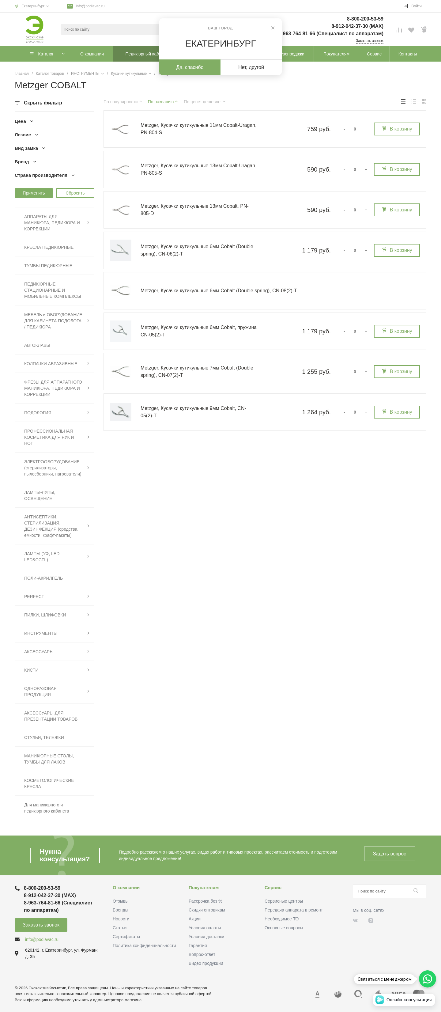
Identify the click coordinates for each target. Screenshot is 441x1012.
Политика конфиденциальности (144, 945)
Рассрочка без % (205, 901)
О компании (126, 887)
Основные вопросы (284, 927)
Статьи (119, 927)
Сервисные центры (284, 901)
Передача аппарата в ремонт (294, 910)
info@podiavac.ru (90, 6)
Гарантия (198, 945)
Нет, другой (251, 67)
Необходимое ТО (282, 918)
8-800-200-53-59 (365, 18)
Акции (195, 918)
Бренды (120, 910)
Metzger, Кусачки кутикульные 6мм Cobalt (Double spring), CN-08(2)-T (219, 290)
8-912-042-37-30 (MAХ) (357, 26)
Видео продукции (206, 963)
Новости (121, 918)
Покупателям (204, 887)
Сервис (273, 887)
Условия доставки (206, 936)
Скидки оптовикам (207, 910)
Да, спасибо (189, 67)
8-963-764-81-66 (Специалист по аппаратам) (331, 33)
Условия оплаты (205, 927)
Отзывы (120, 901)
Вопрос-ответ (202, 954)
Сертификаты (126, 936)
